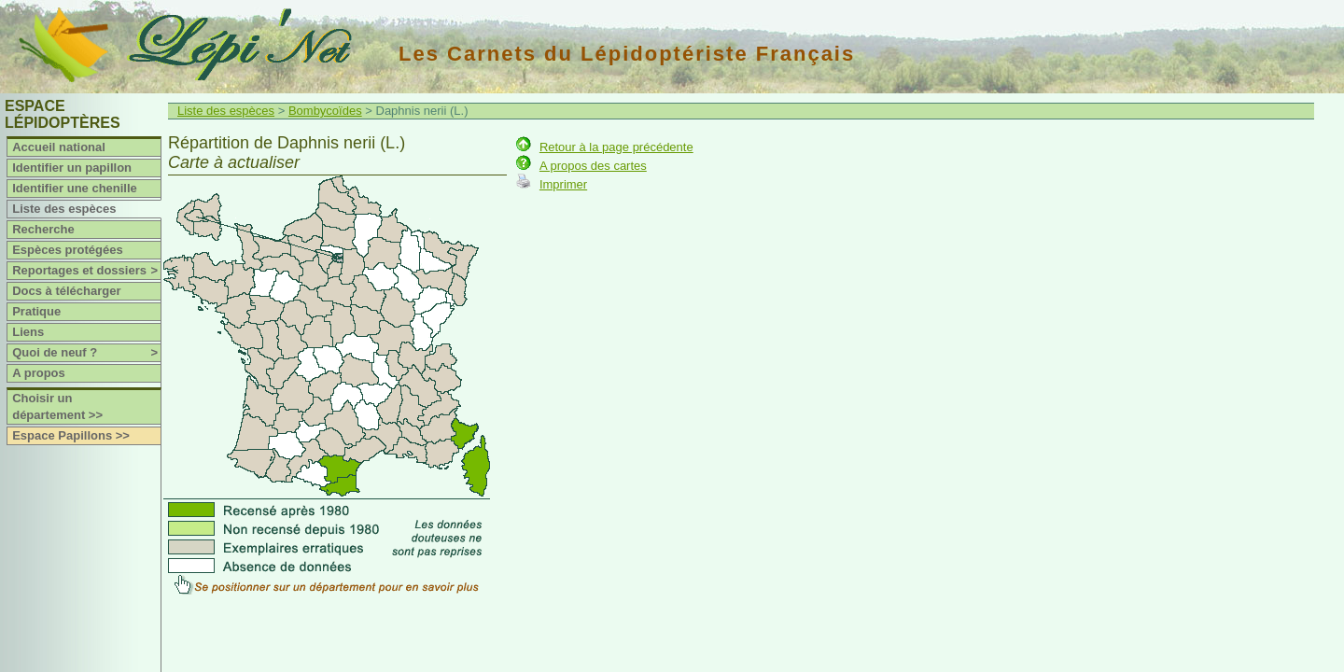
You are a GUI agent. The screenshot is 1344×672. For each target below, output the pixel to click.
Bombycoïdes (325, 111)
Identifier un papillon (72, 168)
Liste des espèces (64, 209)
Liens (28, 332)
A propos (38, 373)
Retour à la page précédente (616, 147)
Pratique (36, 311)
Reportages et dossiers (86, 270)
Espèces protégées (67, 250)
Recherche (43, 229)
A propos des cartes (593, 166)
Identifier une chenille (74, 188)
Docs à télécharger (66, 291)
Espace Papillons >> (71, 435)
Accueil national (58, 147)
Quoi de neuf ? (86, 352)
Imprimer (563, 184)
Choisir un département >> (57, 406)
